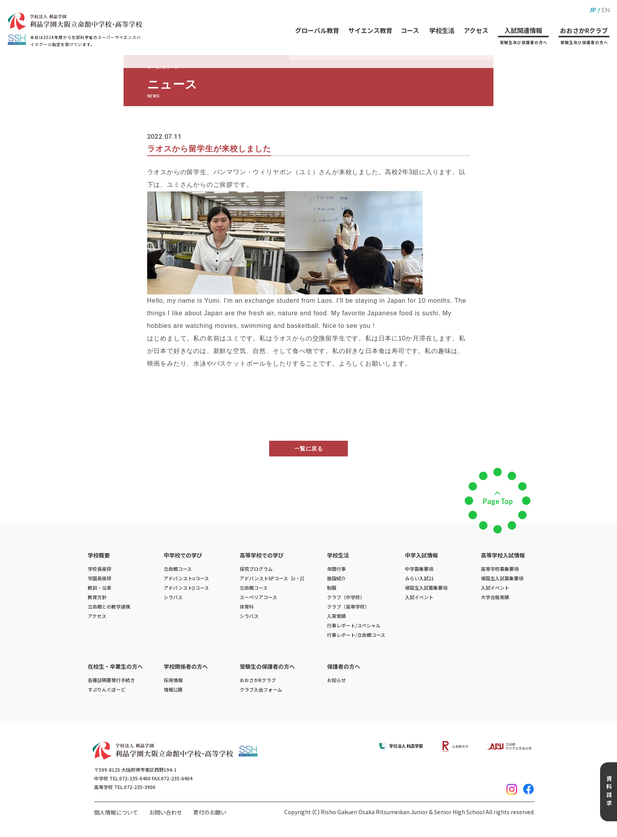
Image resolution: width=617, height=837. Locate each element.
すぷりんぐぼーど (107, 689)
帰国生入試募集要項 (426, 587)
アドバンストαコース (186, 578)
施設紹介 (336, 578)
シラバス (173, 597)
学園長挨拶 (99, 578)
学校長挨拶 (99, 568)
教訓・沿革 (99, 587)
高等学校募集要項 (500, 568)
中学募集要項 (419, 568)
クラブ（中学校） (346, 597)
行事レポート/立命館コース (356, 634)
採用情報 (173, 680)
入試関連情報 (523, 28)
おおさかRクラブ (584, 28)
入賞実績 (336, 616)
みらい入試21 (419, 578)
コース (407, 23)
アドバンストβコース (186, 587)
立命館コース (178, 568)
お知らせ (336, 680)
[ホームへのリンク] (75, 21)
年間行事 (336, 568)
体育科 (247, 606)
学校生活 (440, 23)
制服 (331, 587)
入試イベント (419, 597)
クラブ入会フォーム (261, 689)
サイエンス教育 (367, 23)
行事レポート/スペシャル (354, 625)
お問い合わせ (165, 812)
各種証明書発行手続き (111, 680)
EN (606, 9)
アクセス (474, 23)
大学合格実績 (495, 597)
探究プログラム (256, 568)
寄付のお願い (209, 812)
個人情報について (116, 812)
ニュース (170, 67)
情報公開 (173, 689)
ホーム (153, 67)
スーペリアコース (258, 597)
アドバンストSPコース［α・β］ (274, 578)
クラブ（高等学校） (348, 606)
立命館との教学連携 (109, 606)
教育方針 (97, 597)
